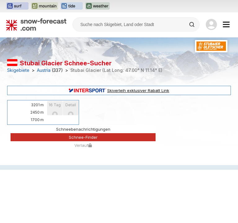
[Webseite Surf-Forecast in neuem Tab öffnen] (17, 6)
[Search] (192, 24)
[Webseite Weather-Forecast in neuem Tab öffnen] (97, 6)
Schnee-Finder (83, 137)
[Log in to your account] (211, 24)
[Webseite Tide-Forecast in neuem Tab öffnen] (71, 6)
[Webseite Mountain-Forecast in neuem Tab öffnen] (44, 6)
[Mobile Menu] (226, 24)
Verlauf (83, 145)
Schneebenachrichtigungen (83, 129)
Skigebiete (18, 70)
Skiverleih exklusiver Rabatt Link (119, 90)
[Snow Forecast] (36, 24)
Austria (44, 70)
